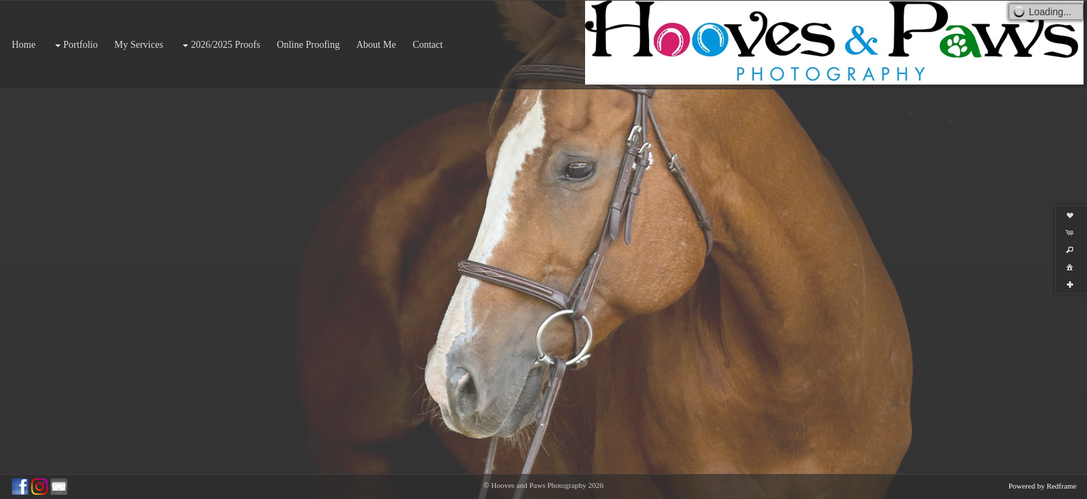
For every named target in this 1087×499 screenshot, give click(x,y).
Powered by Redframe (1043, 486)
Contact (427, 45)
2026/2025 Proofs (220, 45)
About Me (376, 45)
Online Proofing (308, 45)
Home (23, 45)
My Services (138, 45)
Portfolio (75, 45)
